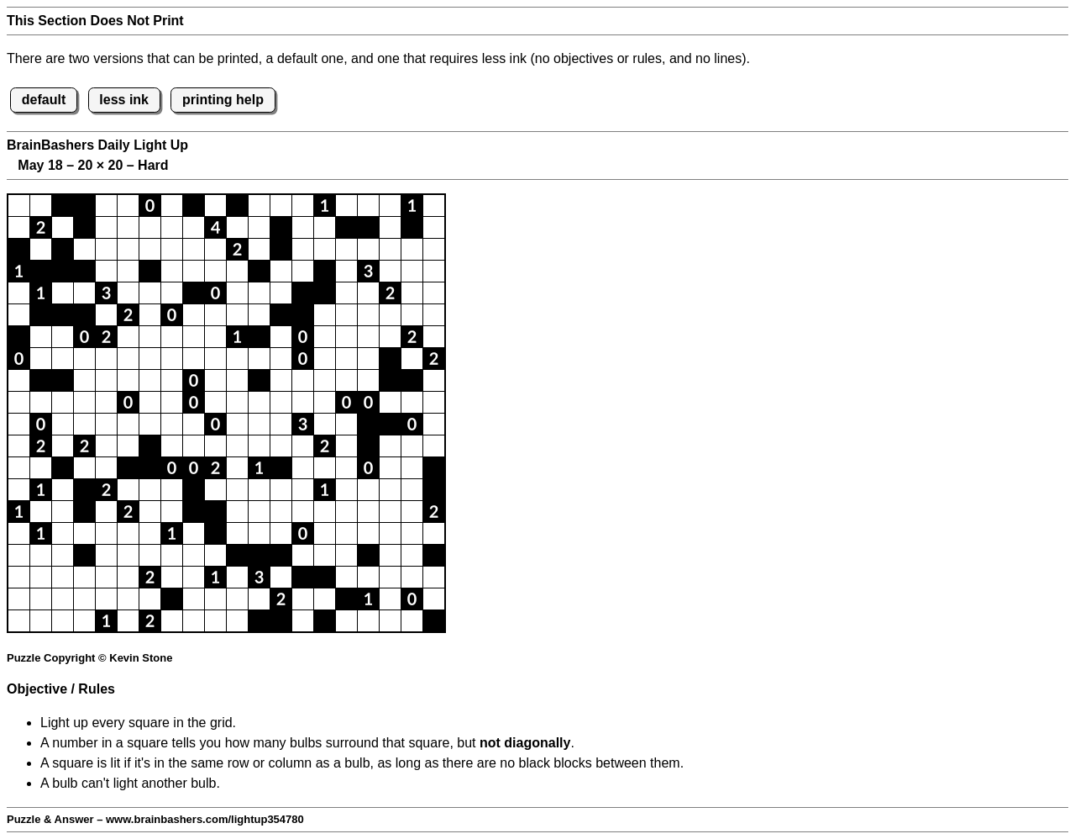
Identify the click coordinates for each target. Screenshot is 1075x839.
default (44, 99)
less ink (124, 99)
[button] (18, 205)
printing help (223, 99)
